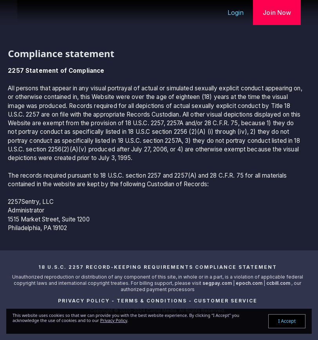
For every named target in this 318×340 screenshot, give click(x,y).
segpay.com (217, 283)
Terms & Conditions (152, 301)
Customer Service (225, 301)
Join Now (277, 12)
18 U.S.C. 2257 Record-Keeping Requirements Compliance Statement (157, 267)
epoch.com (249, 283)
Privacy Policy (84, 301)
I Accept (287, 321)
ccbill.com (278, 283)
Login (236, 12)
